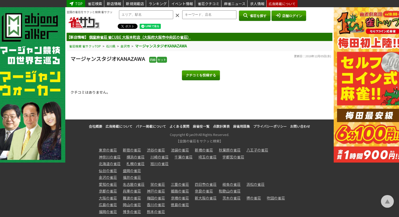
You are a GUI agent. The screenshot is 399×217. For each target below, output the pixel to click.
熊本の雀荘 (156, 211)
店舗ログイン (288, 15)
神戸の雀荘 (156, 191)
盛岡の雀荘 (132, 170)
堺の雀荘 (253, 197)
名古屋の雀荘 (134, 184)
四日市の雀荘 (206, 184)
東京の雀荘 (108, 149)
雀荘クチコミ (208, 3)
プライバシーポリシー (270, 126)
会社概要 (95, 126)
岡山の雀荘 (132, 204)
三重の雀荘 (180, 184)
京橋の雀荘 (180, 197)
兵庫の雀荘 (132, 191)
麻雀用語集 (241, 126)
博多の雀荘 (132, 211)
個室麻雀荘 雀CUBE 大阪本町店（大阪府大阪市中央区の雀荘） (140, 37)
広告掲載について (282, 3)
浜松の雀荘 (255, 184)
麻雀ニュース (234, 3)
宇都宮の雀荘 (233, 156)
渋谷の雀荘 (156, 149)
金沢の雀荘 (108, 177)
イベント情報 (182, 3)
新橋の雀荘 (204, 149)
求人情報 (257, 3)
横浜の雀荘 (135, 156)
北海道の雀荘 (110, 163)
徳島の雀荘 (180, 204)
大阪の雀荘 (108, 197)
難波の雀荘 (132, 197)
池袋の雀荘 (180, 149)
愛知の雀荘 (108, 184)
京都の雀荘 (108, 191)
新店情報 (114, 3)
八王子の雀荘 (257, 149)
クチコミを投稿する (201, 75)
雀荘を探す (254, 15)
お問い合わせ (300, 126)
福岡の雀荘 (108, 211)
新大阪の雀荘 (206, 197)
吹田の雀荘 (276, 197)
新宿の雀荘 (132, 149)
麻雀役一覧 (201, 126)
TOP (76, 3)
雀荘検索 (95, 3)
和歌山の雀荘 (230, 191)
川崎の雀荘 (159, 156)
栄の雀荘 (157, 184)
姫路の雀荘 (180, 191)
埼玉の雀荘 (207, 156)
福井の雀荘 (132, 177)
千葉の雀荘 (183, 156)
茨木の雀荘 (231, 197)
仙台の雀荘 (108, 170)
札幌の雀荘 (135, 163)
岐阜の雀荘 (231, 184)
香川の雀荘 (156, 204)
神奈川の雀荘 (110, 156)
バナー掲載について (151, 126)
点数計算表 (221, 126)
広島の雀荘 (108, 204)
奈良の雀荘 (204, 191)
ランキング (158, 3)
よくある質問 (179, 126)
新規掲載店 (135, 3)
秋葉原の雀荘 (230, 149)
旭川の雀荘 (159, 163)
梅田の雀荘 (156, 197)
